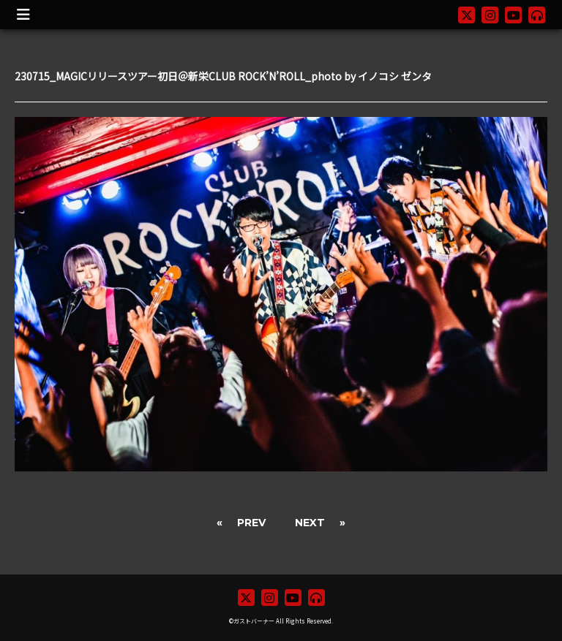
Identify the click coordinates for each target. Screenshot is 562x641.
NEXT (310, 522)
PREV (251, 522)
